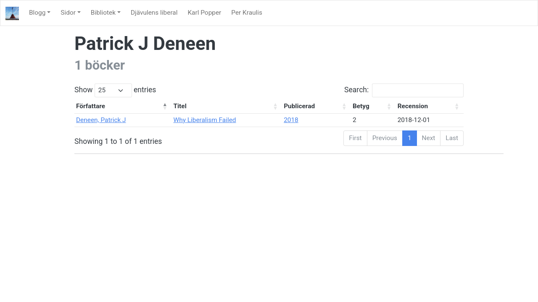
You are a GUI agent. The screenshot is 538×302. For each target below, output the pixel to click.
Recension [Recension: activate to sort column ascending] (413, 106)
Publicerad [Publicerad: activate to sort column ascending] (299, 106)
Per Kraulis (246, 12)
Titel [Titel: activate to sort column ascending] (180, 106)
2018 (291, 120)
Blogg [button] (37, 12)
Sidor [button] (68, 12)
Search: (404, 90)
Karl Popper (204, 12)
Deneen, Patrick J (101, 120)
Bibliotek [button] (103, 12)
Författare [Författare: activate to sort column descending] (90, 106)
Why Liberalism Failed (205, 120)
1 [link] (409, 138)
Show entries (115, 90)
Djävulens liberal (154, 12)
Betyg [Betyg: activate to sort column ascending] (361, 106)
